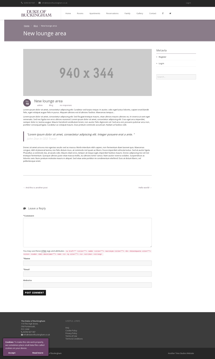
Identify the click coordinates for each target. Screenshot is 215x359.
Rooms (80, 13)
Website (27, 280)
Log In (188, 3)
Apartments (94, 13)
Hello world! (145, 187)
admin (40, 105)
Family (127, 13)
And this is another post (35, 187)
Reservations (112, 13)
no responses (66, 105)
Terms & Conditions (74, 338)
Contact (152, 13)
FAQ (67, 328)
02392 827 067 (28, 3)
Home (68, 13)
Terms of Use (71, 336)
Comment (28, 215)
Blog (36, 25)
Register (162, 56)
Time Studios (180, 353)
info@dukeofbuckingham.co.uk (53, 3)
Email (26, 269)
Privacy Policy (71, 333)
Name (26, 258)
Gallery (139, 13)
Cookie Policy (71, 330)
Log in (161, 63)
